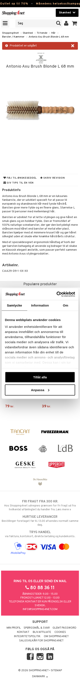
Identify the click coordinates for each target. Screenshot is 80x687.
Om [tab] (65, 305)
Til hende (42, 33)
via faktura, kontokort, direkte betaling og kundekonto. (40, 534)
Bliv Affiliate (42, 632)
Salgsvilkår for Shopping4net (41, 640)
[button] (74, 23)
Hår (53, 33)
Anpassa (40, 390)
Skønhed (28, 33)
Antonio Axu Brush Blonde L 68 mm (49, 37)
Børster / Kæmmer (13, 37)
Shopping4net (10, 33)
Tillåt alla (40, 377)
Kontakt (23, 632)
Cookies (60, 632)
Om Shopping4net (56, 636)
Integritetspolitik (27, 636)
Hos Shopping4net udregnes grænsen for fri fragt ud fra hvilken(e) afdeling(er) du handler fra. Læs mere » (40, 505)
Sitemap (56, 670)
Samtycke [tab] (14, 305)
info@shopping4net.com (40, 609)
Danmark (40, 676)
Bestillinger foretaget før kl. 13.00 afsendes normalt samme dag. (40, 521)
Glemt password (64, 628)
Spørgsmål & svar (37, 628)
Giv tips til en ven (18, 183)
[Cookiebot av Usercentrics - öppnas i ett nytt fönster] (57, 294)
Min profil (14, 628)
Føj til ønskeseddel (20, 178)
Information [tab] (40, 305)
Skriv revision (52, 178)
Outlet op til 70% (14, 4)
